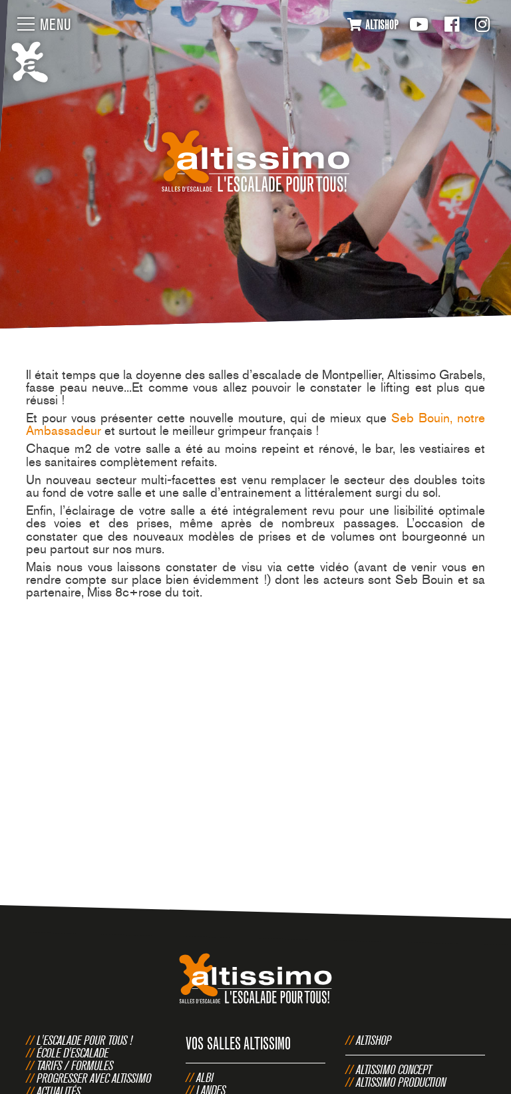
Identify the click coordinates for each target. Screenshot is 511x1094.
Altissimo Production (401, 1082)
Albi (205, 1077)
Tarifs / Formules (75, 1065)
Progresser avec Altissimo (94, 1078)
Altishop (373, 1040)
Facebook (451, 25)
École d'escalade (72, 1053)
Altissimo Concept (394, 1069)
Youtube (419, 25)
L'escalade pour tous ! (84, 1040)
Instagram (482, 25)
